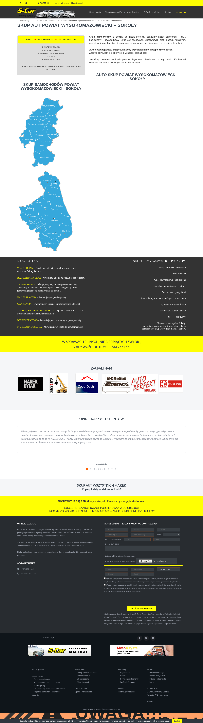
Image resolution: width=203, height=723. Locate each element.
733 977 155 (43, 3)
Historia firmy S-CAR (157, 676)
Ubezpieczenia (83, 679)
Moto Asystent (83, 682)
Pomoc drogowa (84, 676)
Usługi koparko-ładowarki (87, 673)
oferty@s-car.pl (27, 569)
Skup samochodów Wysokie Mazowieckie (78, 21)
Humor (152, 682)
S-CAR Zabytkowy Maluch (158, 692)
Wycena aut (125, 673)
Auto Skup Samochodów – (112, 21)
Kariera (121, 689)
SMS (36, 40)
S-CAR (150, 669)
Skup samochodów (42, 679)
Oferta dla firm (81, 689)
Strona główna (38, 669)
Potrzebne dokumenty (129, 679)
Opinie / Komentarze (83, 692)
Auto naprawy (39, 685)
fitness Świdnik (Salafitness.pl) (108, 709)
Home (34, 20)
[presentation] (125, 598)
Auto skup (122, 669)
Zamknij (177, 721)
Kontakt (150, 701)
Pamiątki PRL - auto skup (157, 695)
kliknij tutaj (131, 561)
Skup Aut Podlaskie (48, 21)
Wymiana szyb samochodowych (47, 682)
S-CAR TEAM (152, 689)
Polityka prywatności (126, 692)
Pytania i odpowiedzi (157, 679)
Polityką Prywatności (77, 721)
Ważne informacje (127, 682)
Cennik (123, 676)
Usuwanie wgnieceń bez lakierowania (49, 689)
